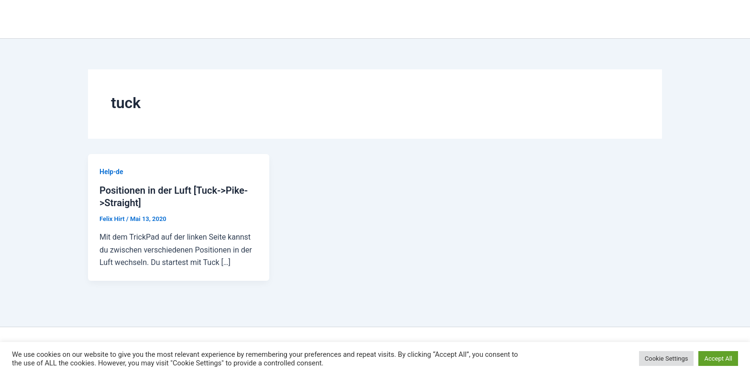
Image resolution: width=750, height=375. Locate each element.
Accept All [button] (718, 358)
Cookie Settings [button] (666, 358)
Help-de (111, 172)
